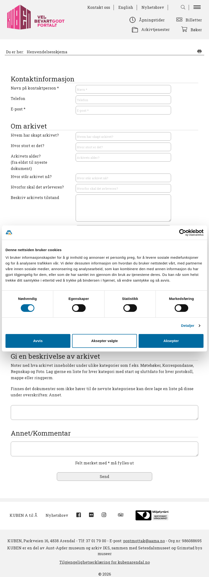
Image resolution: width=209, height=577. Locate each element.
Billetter (194, 19)
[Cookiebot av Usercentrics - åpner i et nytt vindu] (183, 232)
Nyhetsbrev (152, 7)
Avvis (37, 341)
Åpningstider (152, 19)
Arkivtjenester (155, 29)
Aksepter (171, 341)
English (125, 7)
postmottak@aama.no (144, 540)
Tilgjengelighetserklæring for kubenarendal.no (104, 562)
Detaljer (187, 325)
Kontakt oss (98, 7)
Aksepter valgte (104, 341)
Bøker (196, 29)
